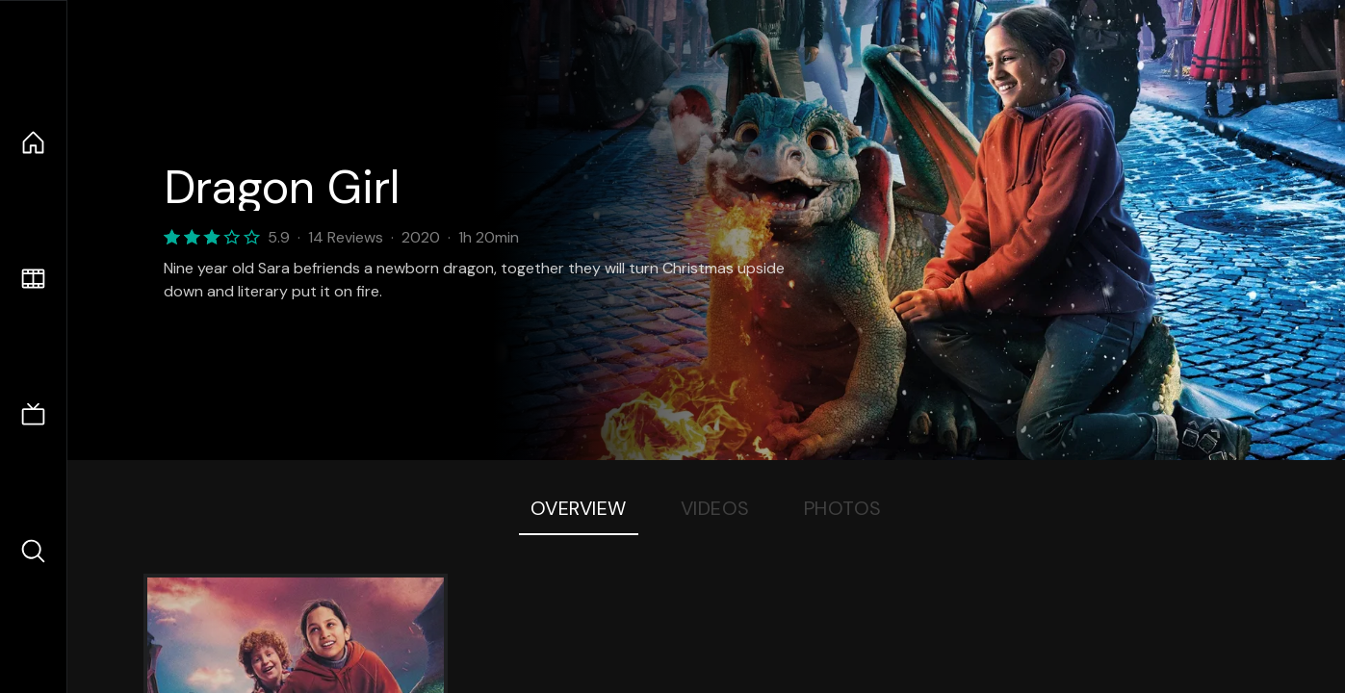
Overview (578, 508)
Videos (715, 508)
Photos (843, 508)
